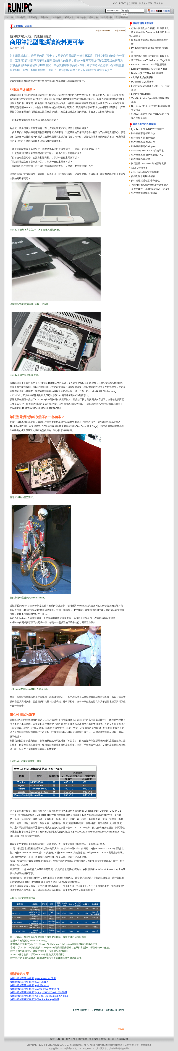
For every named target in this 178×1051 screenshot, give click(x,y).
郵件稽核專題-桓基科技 (143, 142)
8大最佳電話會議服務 (142, 77)
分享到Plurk (120, 30)
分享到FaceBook (103, 30)
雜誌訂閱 (105, 1039)
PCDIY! (122, 3)
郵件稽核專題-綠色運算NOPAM (147, 155)
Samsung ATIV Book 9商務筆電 (147, 150)
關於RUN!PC (57, 1039)
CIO (115, 3)
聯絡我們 (82, 1039)
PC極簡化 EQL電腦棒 (142, 81)
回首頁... (121, 1029)
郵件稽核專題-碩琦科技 (143, 133)
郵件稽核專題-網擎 (140, 159)
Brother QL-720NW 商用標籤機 (147, 73)
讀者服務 (158, 3)
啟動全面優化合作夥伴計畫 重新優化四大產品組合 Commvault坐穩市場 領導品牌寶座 (149, 32)
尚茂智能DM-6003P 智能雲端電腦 (148, 163)
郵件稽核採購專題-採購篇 (144, 193)
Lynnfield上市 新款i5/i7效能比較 (147, 129)
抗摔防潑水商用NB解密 (143, 176)
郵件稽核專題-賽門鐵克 (143, 137)
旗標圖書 (133, 3)
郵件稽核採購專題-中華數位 (145, 180)
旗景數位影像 (145, 3)
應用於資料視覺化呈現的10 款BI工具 (150, 56)
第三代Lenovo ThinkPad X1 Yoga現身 (150, 60)
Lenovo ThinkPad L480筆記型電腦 (148, 64)
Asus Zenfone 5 (139, 167)
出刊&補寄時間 (120, 1039)
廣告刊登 (70, 1039)
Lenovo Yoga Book (140, 93)
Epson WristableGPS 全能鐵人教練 (149, 68)
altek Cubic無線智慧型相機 (145, 172)
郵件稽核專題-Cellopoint (143, 146)
